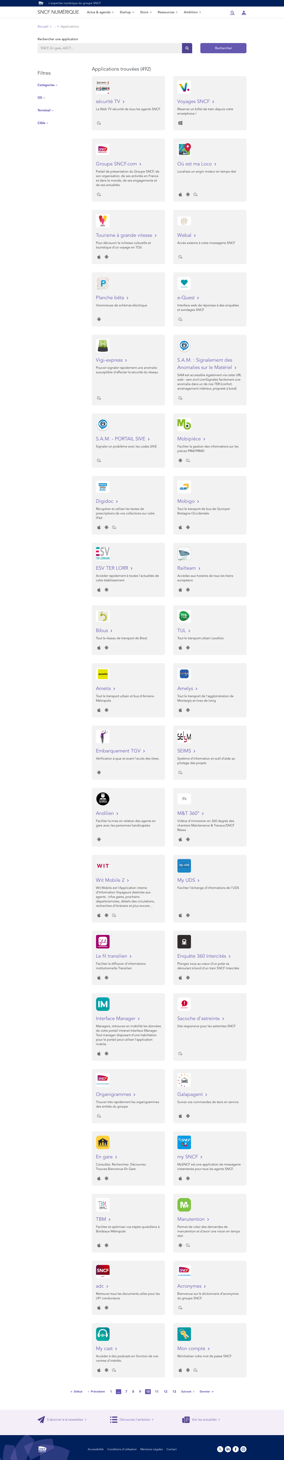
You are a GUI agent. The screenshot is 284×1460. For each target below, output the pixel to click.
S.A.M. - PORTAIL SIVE (121, 439)
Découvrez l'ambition (132, 1419)
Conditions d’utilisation (122, 1449)
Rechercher (223, 48)
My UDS (186, 880)
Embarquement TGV (119, 751)
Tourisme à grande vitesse (125, 235)
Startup (127, 12)
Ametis (104, 688)
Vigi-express (110, 360)
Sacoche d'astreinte (199, 1018)
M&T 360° (189, 813)
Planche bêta (110, 298)
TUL (182, 631)
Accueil (43, 26)
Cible (41, 123)
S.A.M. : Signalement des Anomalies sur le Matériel (205, 363)
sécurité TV (109, 101)
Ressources (168, 12)
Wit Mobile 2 (111, 880)
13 (174, 1392)
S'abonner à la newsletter (62, 1419)
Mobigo (186, 501)
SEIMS (184, 751)
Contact (171, 1449)
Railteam (187, 568)
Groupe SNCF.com (117, 164)
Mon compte (192, 1348)
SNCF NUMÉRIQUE (58, 12)
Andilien (105, 813)
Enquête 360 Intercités (202, 956)
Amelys (185, 688)
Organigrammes (114, 1094)
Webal (185, 235)
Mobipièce (189, 439)
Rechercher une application (58, 39)
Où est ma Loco (195, 164)
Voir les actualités (201, 1419)
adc (100, 1286)
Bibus (102, 631)
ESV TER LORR (113, 568)
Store (146, 12)
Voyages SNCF (194, 101)
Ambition (192, 12)
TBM (102, 1219)
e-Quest (186, 298)
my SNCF (188, 1157)
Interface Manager (116, 1018)
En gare (105, 1157)
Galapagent (190, 1094)
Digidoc (105, 501)
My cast (105, 1348)
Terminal (44, 110)
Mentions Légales (151, 1449)
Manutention (191, 1219)
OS (40, 98)
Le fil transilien (112, 956)
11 (157, 1392)
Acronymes (190, 1286)
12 (165, 1392)
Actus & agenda (100, 12)
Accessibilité (96, 1449)
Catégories (46, 85)
